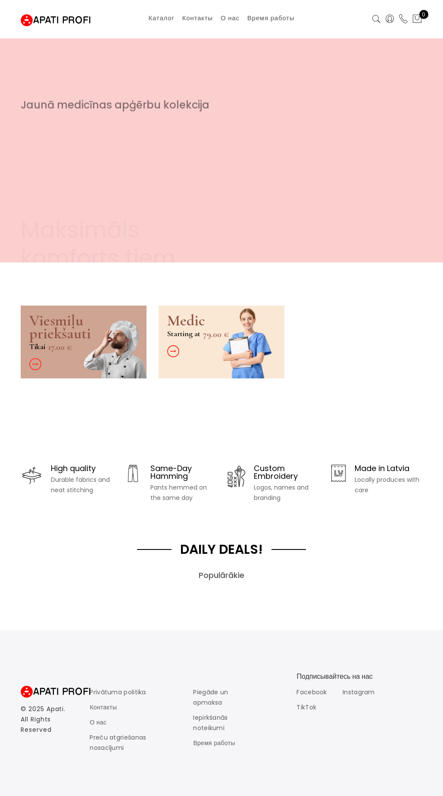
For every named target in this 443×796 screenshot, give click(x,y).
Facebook (311, 692)
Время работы (214, 743)
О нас (98, 722)
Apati (55, 709)
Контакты (103, 707)
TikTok (306, 707)
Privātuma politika (118, 692)
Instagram (359, 692)
